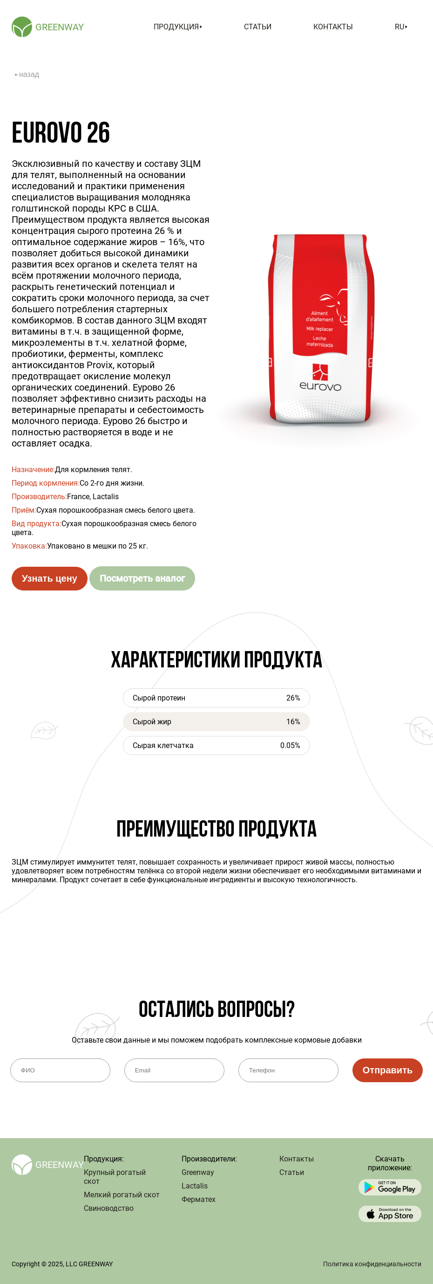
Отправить (388, 1070)
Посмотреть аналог (142, 578)
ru (401, 26)
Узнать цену (49, 578)
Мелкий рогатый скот (122, 1194)
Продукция (178, 26)
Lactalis (195, 1185)
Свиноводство (109, 1208)
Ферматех (199, 1199)
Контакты (333, 26)
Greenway (198, 1172)
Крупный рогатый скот (115, 1177)
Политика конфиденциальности (372, 1264)
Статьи (257, 26)
